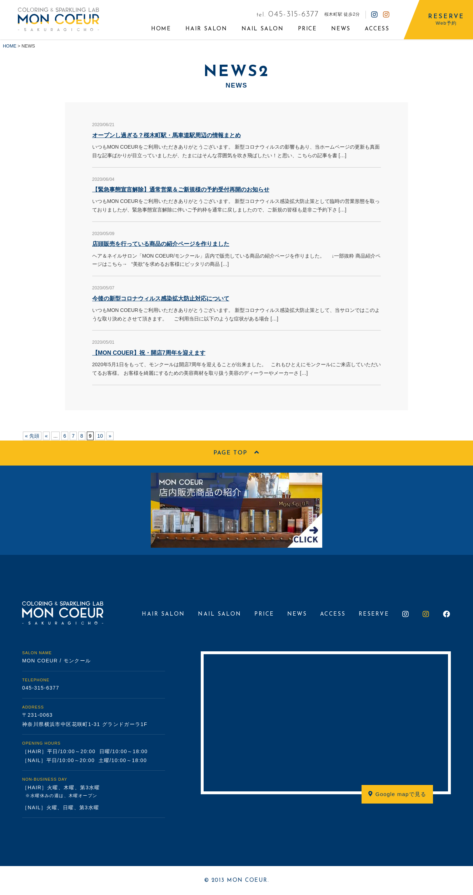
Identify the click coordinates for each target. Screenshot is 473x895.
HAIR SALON (206, 29)
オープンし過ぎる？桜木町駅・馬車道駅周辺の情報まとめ (166, 135)
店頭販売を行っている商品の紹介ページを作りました (160, 243)
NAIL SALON (263, 29)
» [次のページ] (110, 436)
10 (100, 436)
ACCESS (377, 29)
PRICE (307, 29)
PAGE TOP (236, 453)
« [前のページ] (46, 436)
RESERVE (374, 614)
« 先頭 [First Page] (32, 436)
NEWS (340, 29)
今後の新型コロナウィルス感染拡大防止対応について (160, 298)
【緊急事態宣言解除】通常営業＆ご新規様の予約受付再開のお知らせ (180, 189)
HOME (161, 29)
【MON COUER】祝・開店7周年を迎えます (148, 352)
